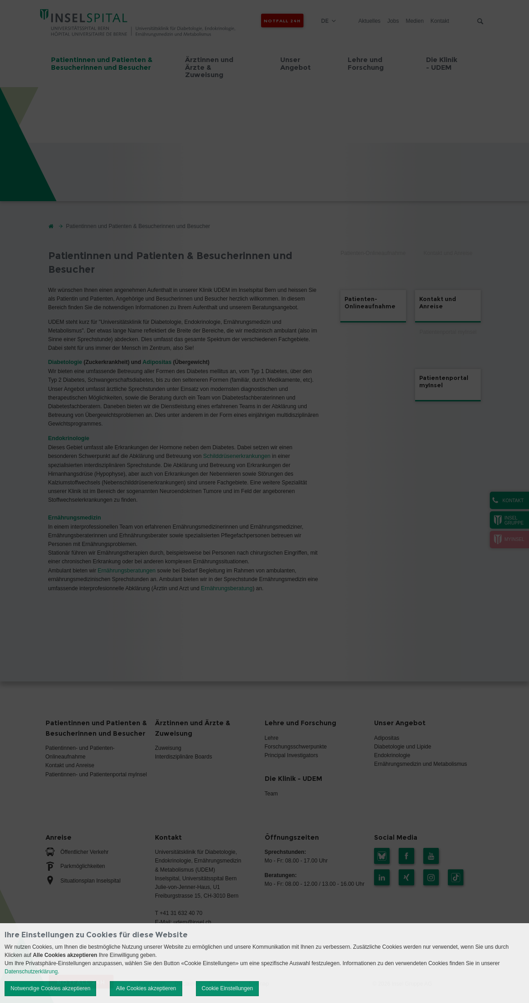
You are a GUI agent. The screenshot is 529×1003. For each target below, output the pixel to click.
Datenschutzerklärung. (32, 971)
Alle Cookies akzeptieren (146, 988)
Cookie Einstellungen (227, 988)
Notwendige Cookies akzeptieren (50, 988)
